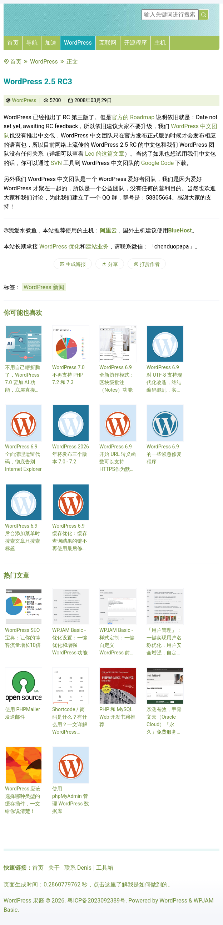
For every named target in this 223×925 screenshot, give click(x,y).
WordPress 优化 (59, 246)
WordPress (78, 42)
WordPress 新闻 (44, 287)
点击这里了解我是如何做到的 (130, 884)
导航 (32, 42)
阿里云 (108, 230)
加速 (50, 42)
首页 (13, 42)
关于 (54, 867)
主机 (160, 42)
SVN (56, 163)
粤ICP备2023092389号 (96, 900)
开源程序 (135, 42)
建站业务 (97, 246)
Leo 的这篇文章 (104, 153)
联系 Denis (77, 867)
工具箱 (104, 867)
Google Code (157, 163)
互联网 (108, 42)
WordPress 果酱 (24, 900)
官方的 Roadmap (133, 117)
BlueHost (180, 230)
